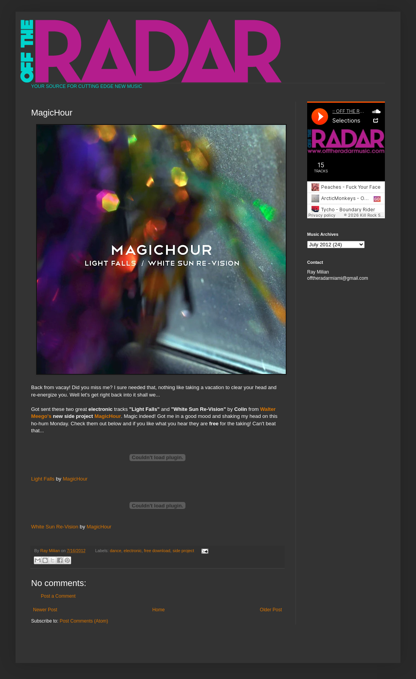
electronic (133, 550)
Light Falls (42, 479)
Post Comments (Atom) (83, 621)
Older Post (271, 609)
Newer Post (45, 609)
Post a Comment (58, 596)
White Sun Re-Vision (54, 527)
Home (158, 609)
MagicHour (107, 416)
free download (157, 550)
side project (183, 550)
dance (115, 550)
